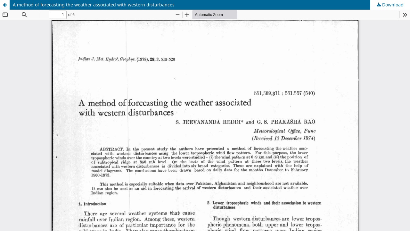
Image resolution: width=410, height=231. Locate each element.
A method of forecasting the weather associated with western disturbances (94, 5)
